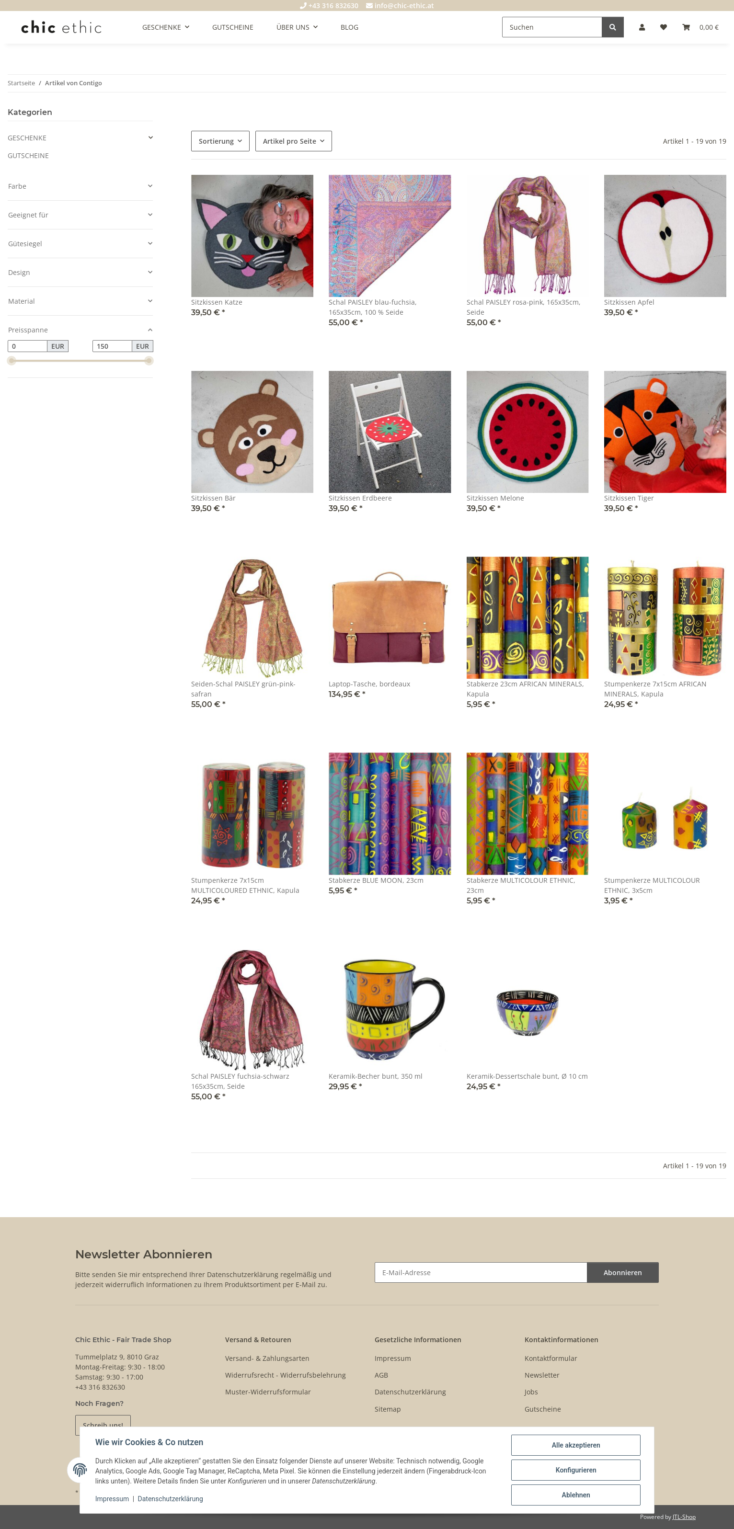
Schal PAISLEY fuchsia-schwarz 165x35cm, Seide (240, 1081)
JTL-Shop (684, 1517)
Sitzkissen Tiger (629, 497)
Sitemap (388, 1409)
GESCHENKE (27, 137)
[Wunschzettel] (664, 27)
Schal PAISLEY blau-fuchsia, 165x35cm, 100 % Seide (373, 307)
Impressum (112, 1499)
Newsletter (542, 1375)
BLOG (349, 27)
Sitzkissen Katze (216, 302)
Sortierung (216, 141)
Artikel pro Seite (289, 141)
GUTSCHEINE (28, 155)
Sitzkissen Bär (213, 497)
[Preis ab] (27, 346)
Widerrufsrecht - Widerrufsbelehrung (285, 1375)
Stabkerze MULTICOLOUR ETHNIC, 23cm (521, 885)
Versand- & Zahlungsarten (267, 1358)
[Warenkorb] (700, 27)
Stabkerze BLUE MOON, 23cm (376, 880)
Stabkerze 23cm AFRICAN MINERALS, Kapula (525, 688)
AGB (381, 1375)
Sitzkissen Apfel (629, 302)
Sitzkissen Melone (495, 497)
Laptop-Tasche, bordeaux (369, 683)
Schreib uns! (103, 1425)
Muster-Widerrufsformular (268, 1391)
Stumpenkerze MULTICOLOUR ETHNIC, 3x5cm (652, 885)
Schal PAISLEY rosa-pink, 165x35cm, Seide (524, 307)
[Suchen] (552, 27)
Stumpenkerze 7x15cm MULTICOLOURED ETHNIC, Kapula (245, 885)
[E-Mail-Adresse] (481, 1272)
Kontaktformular (551, 1358)
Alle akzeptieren (575, 1445)
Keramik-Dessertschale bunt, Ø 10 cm (527, 1076)
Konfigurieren (575, 1470)
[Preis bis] (112, 346)
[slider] (11, 361)
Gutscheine (543, 1409)
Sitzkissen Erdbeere (360, 497)
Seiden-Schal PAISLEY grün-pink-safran (243, 688)
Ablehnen (576, 1495)
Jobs (531, 1391)
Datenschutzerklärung (170, 1499)
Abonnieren (623, 1272)
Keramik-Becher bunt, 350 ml (376, 1076)
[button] (642, 27)
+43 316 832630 (329, 5)
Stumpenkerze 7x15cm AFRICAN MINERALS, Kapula (655, 688)
